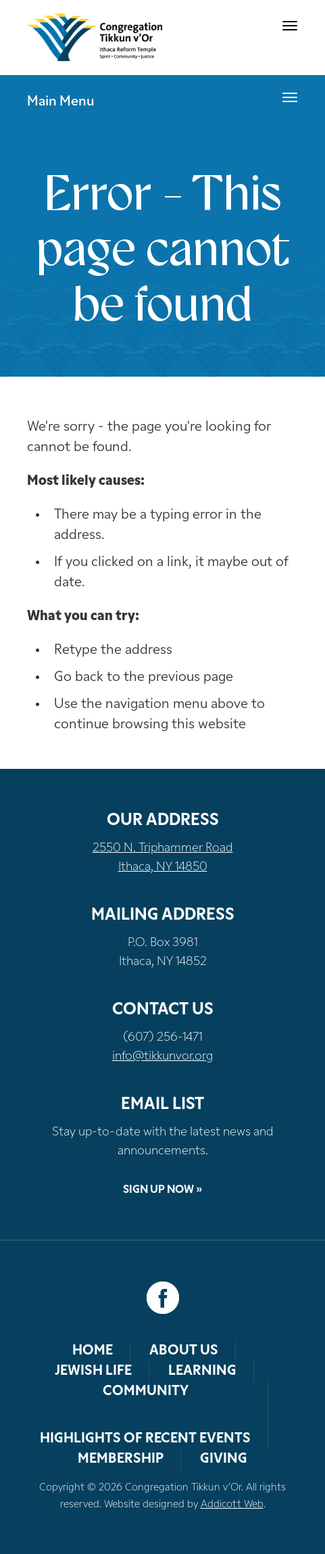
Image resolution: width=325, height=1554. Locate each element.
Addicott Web (232, 1505)
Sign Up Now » (162, 1190)
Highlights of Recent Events (145, 1439)
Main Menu (61, 102)
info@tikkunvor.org (162, 1056)
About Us (183, 1351)
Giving (223, 1459)
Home (92, 1351)
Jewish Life (93, 1371)
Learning (202, 1371)
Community (146, 1391)
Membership (121, 1459)
